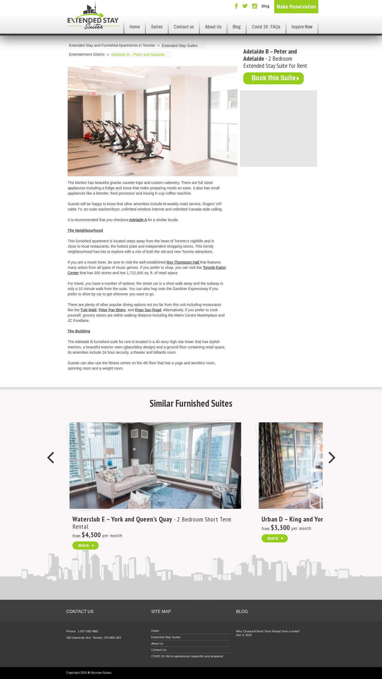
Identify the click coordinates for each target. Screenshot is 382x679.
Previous (50, 458)
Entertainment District (87, 54)
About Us (213, 26)
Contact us (184, 26)
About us (157, 643)
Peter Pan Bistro (112, 310)
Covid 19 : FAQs (266, 26)
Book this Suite (274, 78)
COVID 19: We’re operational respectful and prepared (187, 656)
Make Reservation (296, 6)
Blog (266, 6)
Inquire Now (302, 26)
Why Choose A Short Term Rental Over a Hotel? (267, 631)
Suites (157, 26)
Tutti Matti (88, 310)
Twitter (245, 6)
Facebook (236, 6)
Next (332, 458)
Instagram (254, 6)
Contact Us (158, 649)
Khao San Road (148, 310)
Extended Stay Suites (179, 45)
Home (134, 26)
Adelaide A (138, 220)
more (83, 545)
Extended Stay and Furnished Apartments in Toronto (112, 45)
